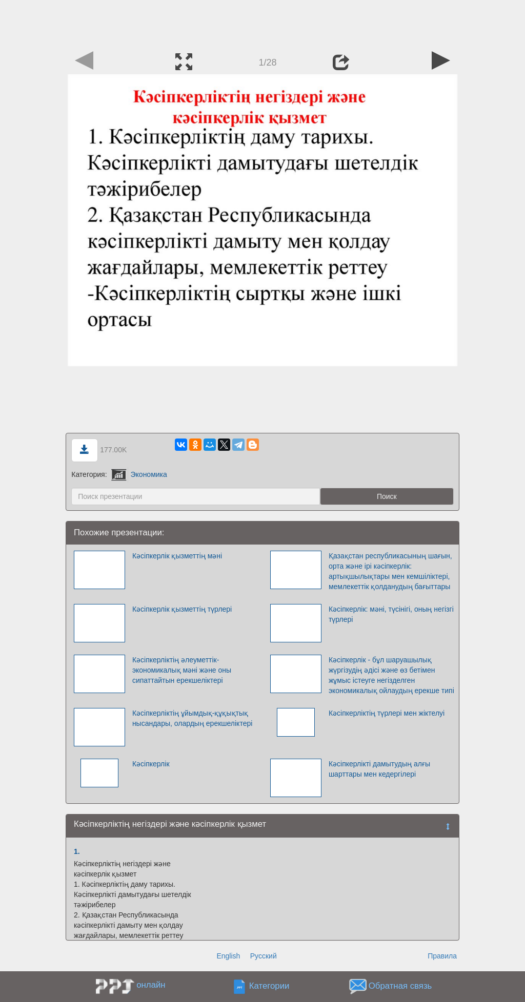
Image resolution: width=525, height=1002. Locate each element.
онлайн (150, 985)
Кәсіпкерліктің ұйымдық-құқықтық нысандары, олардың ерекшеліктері (192, 718)
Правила (442, 956)
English (228, 956)
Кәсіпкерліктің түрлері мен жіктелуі (387, 713)
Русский (263, 956)
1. (77, 851)
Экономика (139, 474)
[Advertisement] (262, 23)
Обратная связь (400, 986)
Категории (269, 986)
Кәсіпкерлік (151, 764)
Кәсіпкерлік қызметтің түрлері (182, 609)
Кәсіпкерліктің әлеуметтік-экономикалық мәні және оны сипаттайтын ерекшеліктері (181, 670)
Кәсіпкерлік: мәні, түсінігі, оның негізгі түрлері (391, 614)
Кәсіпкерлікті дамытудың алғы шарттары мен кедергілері (379, 769)
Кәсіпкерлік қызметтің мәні (177, 556)
